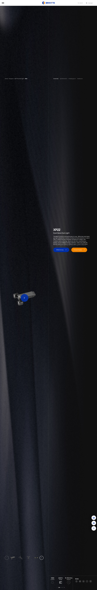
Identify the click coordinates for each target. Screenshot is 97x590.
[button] (41, 558)
